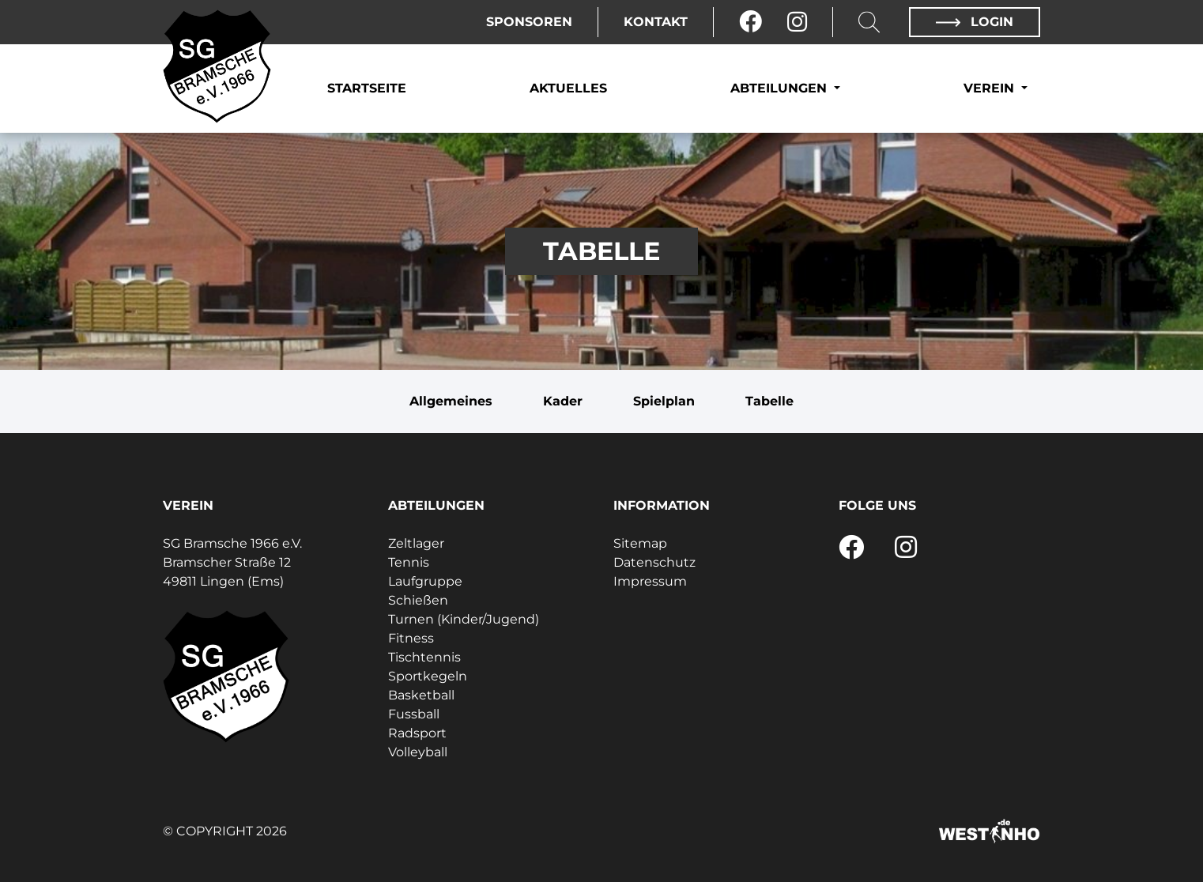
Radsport (417, 733)
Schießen (418, 600)
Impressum (650, 581)
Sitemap (640, 543)
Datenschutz (654, 562)
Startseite (366, 88)
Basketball (421, 695)
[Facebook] (750, 22)
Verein (991, 88)
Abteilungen (780, 88)
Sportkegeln (427, 676)
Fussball (413, 714)
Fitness (411, 638)
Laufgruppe (425, 581)
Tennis (408, 562)
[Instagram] (797, 22)
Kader (563, 401)
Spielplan (664, 401)
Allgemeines (450, 401)
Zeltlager (416, 543)
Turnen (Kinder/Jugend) (463, 619)
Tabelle (769, 401)
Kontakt (656, 21)
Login (974, 21)
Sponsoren (529, 21)
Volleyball (417, 752)
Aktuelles (568, 88)
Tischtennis (424, 657)
